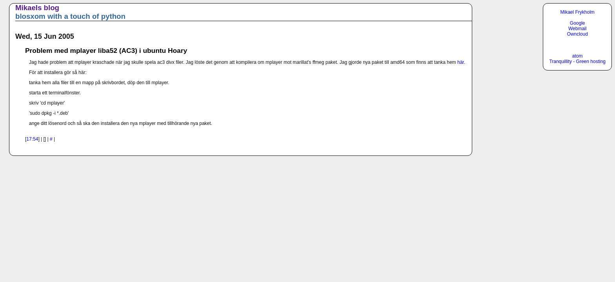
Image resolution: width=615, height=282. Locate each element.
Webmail (577, 28)
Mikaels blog (37, 8)
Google (577, 23)
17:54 (32, 139)
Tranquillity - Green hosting (577, 61)
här (460, 62)
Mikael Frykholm (577, 12)
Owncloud (577, 34)
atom (577, 56)
